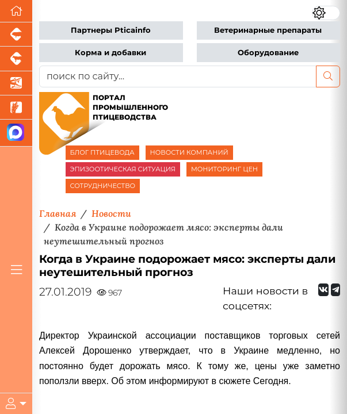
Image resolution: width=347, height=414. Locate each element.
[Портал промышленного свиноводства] (16, 34)
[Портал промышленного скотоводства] (16, 59)
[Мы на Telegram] (335, 289)
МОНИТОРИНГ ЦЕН (224, 169)
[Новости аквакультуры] (16, 83)
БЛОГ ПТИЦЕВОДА (102, 152)
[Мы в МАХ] (16, 133)
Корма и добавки (110, 52)
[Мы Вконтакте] (323, 289)
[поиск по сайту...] (178, 76)
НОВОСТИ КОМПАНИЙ (189, 152)
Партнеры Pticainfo (111, 30)
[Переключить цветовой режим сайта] (326, 13)
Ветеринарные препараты (268, 30)
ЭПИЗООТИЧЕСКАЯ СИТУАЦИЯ (123, 169)
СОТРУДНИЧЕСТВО (103, 186)
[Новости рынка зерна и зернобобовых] (16, 107)
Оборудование (268, 52)
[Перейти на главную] (16, 11)
